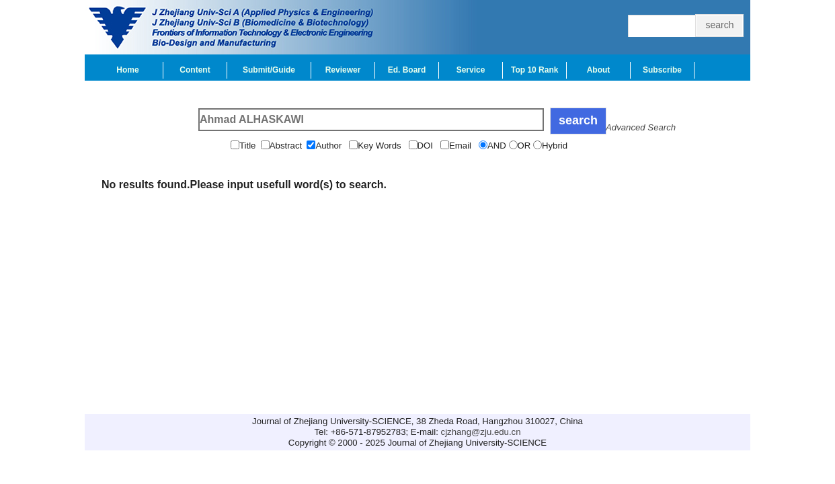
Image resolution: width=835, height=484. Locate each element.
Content (195, 70)
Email (464, 145)
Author (332, 145)
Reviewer (343, 70)
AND (498, 145)
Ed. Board (407, 70)
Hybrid (556, 145)
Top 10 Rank (534, 70)
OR (525, 145)
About (598, 70)
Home (127, 70)
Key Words (383, 145)
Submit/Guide (269, 70)
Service (470, 70)
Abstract (288, 145)
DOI (429, 145)
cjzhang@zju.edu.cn (481, 432)
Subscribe (662, 70)
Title (250, 145)
